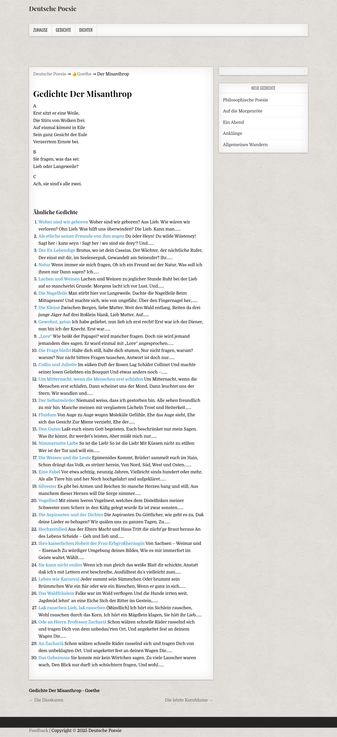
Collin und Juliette (58, 364)
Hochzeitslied (53, 529)
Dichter (86, 30)
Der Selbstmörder (57, 400)
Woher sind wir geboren (63, 222)
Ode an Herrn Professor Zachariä (72, 622)
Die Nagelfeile (53, 293)
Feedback (38, 730)
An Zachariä (51, 643)
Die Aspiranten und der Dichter (71, 515)
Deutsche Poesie (52, 8)
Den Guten (50, 429)
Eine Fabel (49, 472)
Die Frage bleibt (55, 350)
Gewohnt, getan (55, 322)
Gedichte (63, 30)
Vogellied (48, 500)
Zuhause (40, 30)
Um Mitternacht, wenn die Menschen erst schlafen (91, 379)
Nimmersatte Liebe (58, 443)
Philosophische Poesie (245, 100)
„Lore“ (45, 336)
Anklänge (232, 133)
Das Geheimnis (54, 658)
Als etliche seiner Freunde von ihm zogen (81, 236)
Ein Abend (233, 122)
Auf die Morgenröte (242, 111)
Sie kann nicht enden (60, 565)
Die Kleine (49, 307)
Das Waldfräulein (56, 593)
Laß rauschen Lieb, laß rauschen (72, 608)
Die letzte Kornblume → (189, 700)
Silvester (47, 486)
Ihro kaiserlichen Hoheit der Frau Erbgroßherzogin (92, 543)
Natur (44, 265)
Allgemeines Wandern (245, 144)
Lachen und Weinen (59, 279)
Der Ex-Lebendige (57, 250)
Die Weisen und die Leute (65, 457)
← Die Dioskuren (46, 700)
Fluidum (47, 415)
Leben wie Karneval (59, 579)
